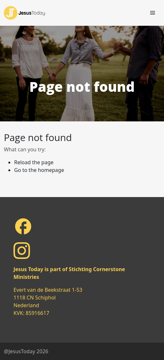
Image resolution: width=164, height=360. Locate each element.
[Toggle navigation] (152, 13)
